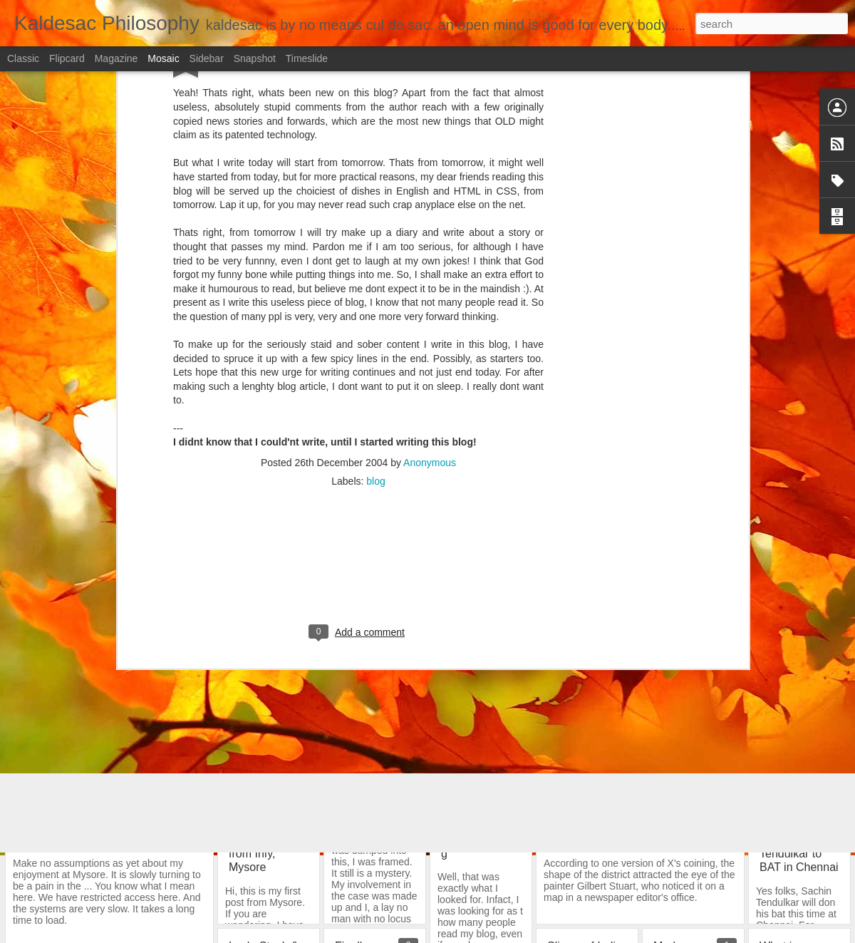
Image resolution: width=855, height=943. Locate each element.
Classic (23, 58)
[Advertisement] (358, 276)
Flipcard (67, 58)
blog (375, 184)
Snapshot (255, 58)
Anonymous (429, 166)
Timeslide (307, 58)
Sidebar (207, 58)
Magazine (116, 58)
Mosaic (163, 58)
